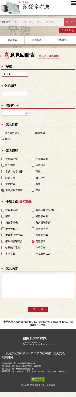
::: (1, 56)
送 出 (38, 313)
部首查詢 (12, 40)
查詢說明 (67, 30)
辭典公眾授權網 (41, 357)
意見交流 (59, 357)
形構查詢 (62, 40)
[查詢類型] (6, 22)
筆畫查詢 (37, 40)
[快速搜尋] (38, 22)
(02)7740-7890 (18, 376)
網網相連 (8, 361)
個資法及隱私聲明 (49, 56)
